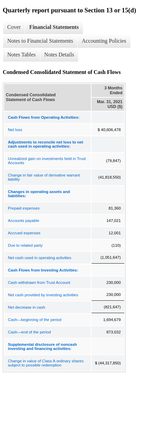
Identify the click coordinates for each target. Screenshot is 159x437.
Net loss (15, 130)
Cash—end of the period (29, 332)
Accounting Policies (104, 41)
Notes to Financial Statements (40, 41)
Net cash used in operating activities (39, 258)
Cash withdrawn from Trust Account (39, 282)
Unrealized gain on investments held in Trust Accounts (47, 161)
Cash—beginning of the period (34, 320)
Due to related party (25, 245)
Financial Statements (54, 27)
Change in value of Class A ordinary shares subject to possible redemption (46, 363)
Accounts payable (23, 220)
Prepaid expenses (24, 208)
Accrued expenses (24, 233)
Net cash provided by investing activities (43, 295)
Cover (14, 27)
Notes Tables (21, 54)
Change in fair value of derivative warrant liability (44, 177)
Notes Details (59, 54)
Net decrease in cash (26, 307)
